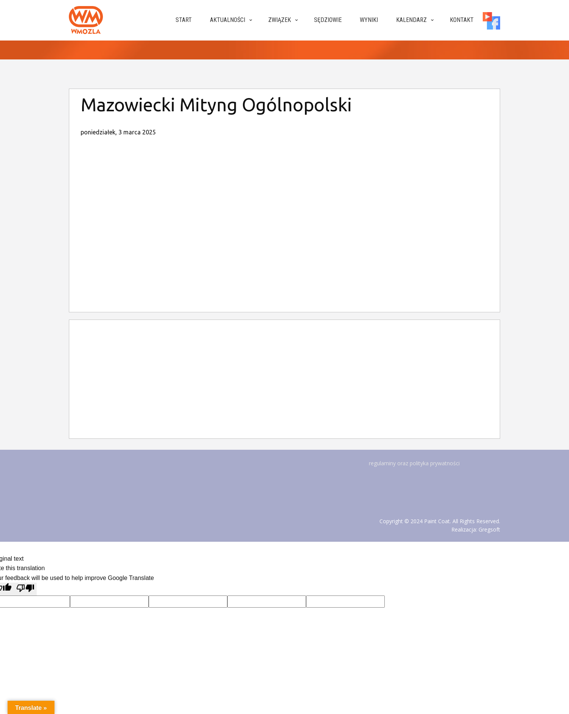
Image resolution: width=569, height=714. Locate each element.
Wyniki (369, 19)
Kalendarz (411, 19)
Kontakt (462, 19)
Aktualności (227, 19)
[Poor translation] (25, 589)
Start (184, 19)
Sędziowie (328, 19)
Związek (279, 19)
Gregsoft (489, 529)
